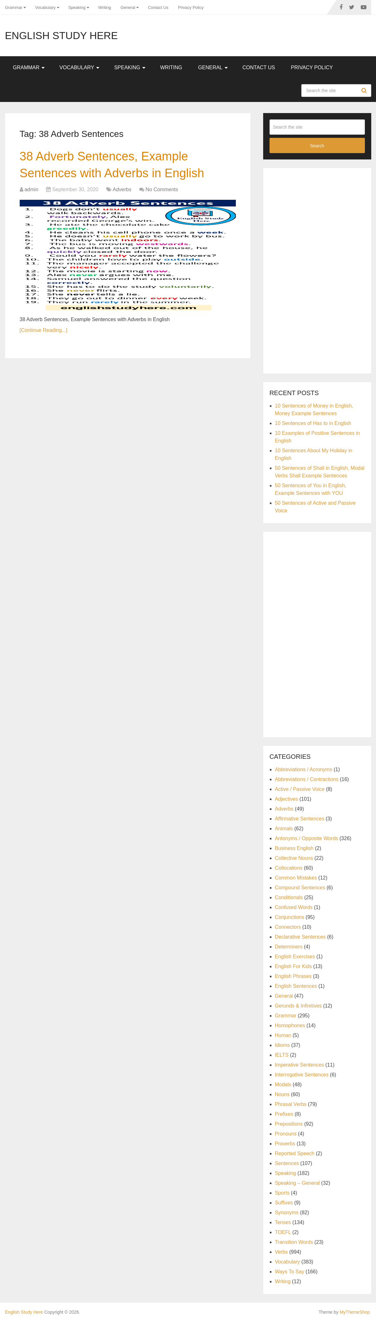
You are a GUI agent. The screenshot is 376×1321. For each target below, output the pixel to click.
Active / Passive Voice (300, 789)
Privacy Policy (191, 7)
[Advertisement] (317, 269)
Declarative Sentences (300, 937)
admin (31, 189)
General (127, 7)
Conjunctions (289, 917)
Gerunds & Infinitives (298, 1005)
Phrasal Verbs (291, 1104)
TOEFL (283, 1232)
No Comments (162, 189)
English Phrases (293, 976)
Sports (282, 1193)
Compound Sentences (300, 887)
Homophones (290, 1025)
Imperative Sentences (299, 1065)
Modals (283, 1084)
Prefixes (284, 1114)
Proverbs (285, 1143)
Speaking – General (297, 1183)
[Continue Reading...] (43, 330)
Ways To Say (289, 1271)
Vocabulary (45, 7)
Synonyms (287, 1212)
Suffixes (284, 1202)
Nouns (282, 1094)
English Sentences (296, 986)
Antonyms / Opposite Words (306, 838)
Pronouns (286, 1133)
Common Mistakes (296, 877)
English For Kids (293, 966)
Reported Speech (295, 1153)
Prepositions (289, 1124)
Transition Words (294, 1242)
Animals (284, 828)
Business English (294, 848)
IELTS (282, 1055)
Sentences (287, 1163)
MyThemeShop (355, 1312)
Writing (104, 7)
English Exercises (295, 956)
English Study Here (61, 35)
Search (365, 90)
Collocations (289, 868)
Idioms (282, 1045)
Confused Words (294, 907)
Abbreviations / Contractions (306, 779)
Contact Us (158, 7)
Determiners (289, 946)
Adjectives (286, 799)
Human (283, 1035)
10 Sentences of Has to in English (313, 423)
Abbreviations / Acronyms (303, 769)
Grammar (14, 7)
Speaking (76, 7)
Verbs (281, 1252)
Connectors (288, 927)
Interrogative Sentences (302, 1074)
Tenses (283, 1222)
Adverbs (122, 189)
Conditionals (289, 897)
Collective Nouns (294, 858)
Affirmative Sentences (299, 818)
